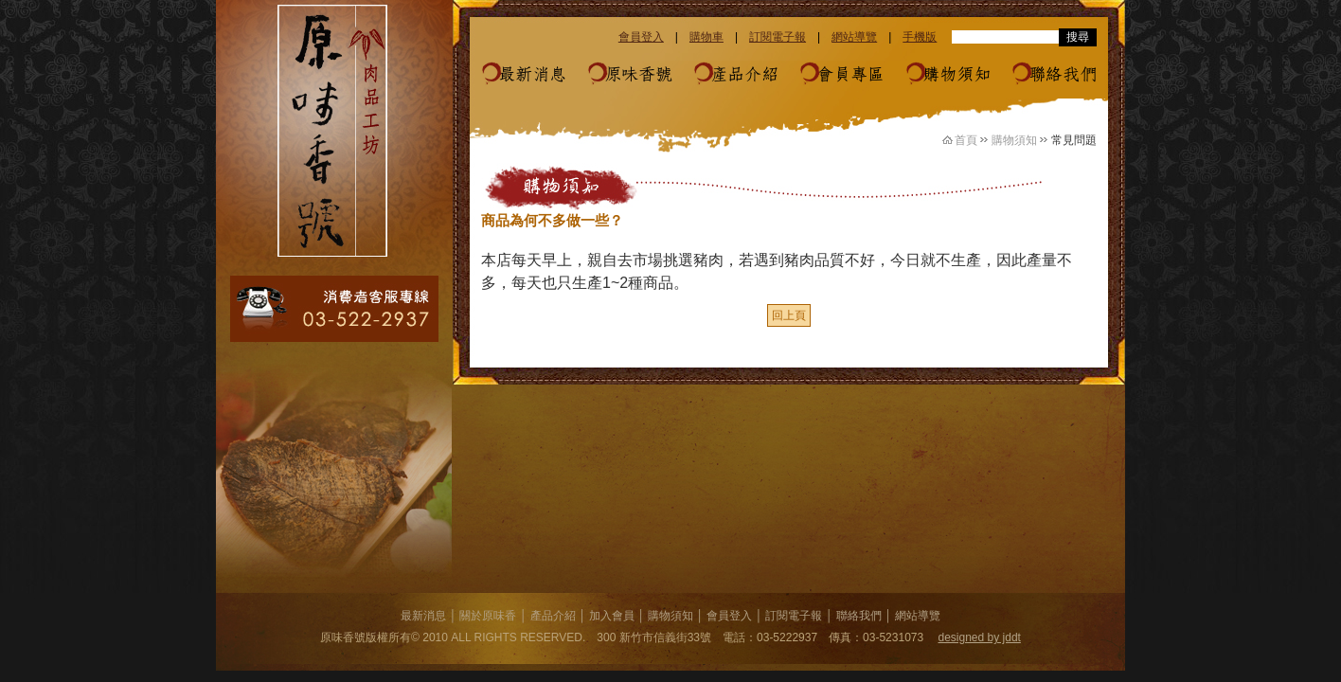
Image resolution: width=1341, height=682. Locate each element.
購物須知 (956, 74)
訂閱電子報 (777, 37)
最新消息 (532, 74)
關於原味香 (487, 615)
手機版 (920, 37)
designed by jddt (980, 637)
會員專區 (850, 74)
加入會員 (612, 615)
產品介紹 (744, 74)
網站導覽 (854, 37)
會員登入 (641, 37)
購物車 (706, 37)
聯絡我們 (1062, 74)
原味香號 (638, 74)
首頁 (966, 140)
